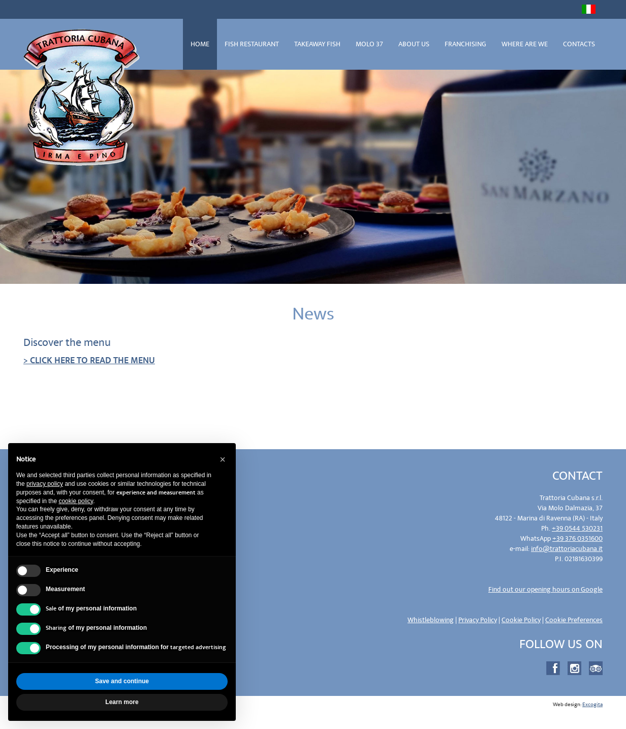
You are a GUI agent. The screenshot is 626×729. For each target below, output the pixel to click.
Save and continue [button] (122, 681)
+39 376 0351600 (577, 538)
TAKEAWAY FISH (317, 44)
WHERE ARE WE (525, 44)
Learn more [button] (121, 702)
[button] (222, 459)
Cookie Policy (521, 620)
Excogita (592, 704)
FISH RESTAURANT (252, 44)
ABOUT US (413, 44)
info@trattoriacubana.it (567, 549)
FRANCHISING (465, 44)
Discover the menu (67, 342)
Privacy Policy (477, 620)
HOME (200, 44)
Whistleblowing (431, 620)
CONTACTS (579, 44)
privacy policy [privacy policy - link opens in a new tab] (44, 483)
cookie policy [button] (75, 501)
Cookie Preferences (574, 620)
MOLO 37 (369, 44)
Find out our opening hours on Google (545, 589)
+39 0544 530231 (577, 528)
